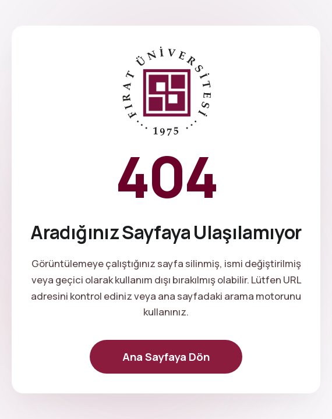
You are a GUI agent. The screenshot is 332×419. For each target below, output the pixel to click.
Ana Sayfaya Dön (166, 356)
